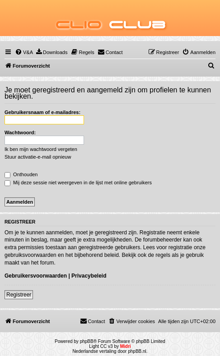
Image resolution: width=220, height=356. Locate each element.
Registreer (18, 295)
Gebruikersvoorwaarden (36, 276)
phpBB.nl (137, 351)
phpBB (87, 341)
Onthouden (21, 174)
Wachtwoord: (20, 132)
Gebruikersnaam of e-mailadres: (42, 112)
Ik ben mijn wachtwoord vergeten (41, 149)
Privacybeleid (88, 276)
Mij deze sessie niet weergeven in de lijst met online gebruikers (78, 182)
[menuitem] (24, 52)
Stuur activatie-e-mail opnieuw (38, 157)
